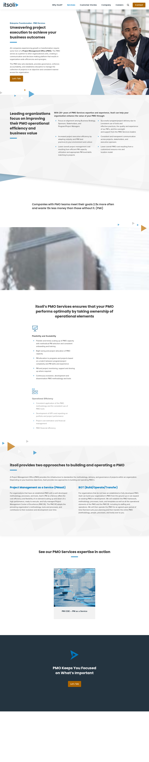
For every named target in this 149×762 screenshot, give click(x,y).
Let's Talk (16, 78)
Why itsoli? (57, 5)
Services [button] (71, 5)
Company (106, 5)
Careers (119, 5)
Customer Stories (88, 5)
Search (128, 5)
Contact (139, 5)
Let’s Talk (74, 634)
